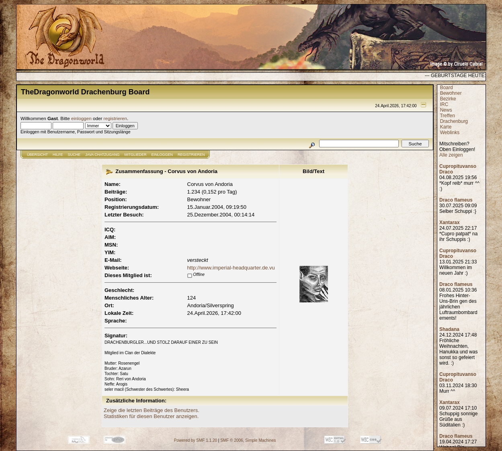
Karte (446, 127)
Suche (74, 155)
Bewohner (451, 93)
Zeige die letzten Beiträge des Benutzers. (151, 410)
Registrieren (191, 155)
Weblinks (449, 132)
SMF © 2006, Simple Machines (248, 440)
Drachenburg (454, 121)
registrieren (115, 118)
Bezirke (448, 99)
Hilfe (58, 155)
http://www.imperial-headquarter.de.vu (231, 268)
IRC (444, 104)
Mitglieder (136, 155)
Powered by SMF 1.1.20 (195, 440)
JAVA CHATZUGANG (102, 155)
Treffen (447, 115)
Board (446, 87)
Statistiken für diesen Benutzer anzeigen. (151, 416)
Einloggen (162, 155)
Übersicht (37, 155)
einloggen (81, 118)
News (446, 110)
